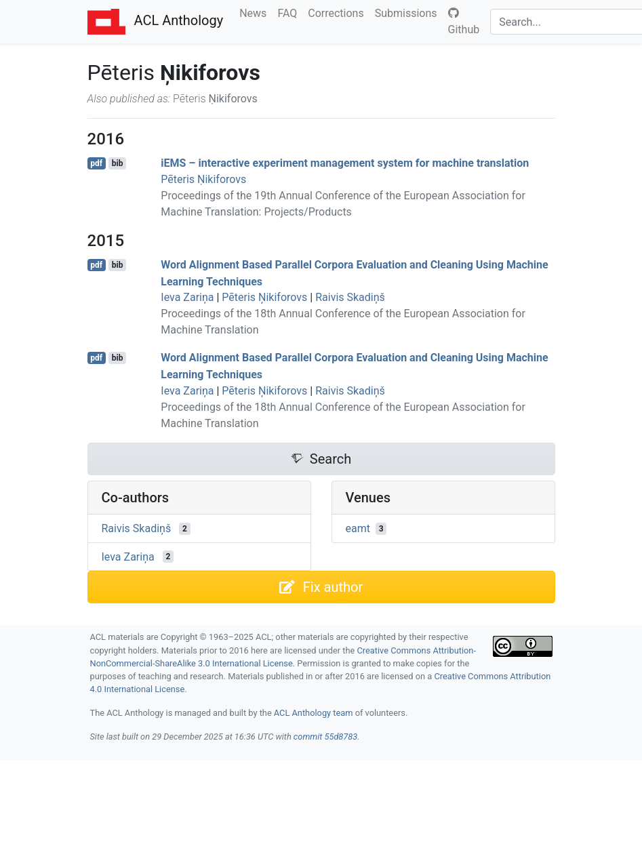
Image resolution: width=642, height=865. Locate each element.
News (255, 12)
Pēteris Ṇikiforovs (203, 179)
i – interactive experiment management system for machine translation (345, 163)
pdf (96, 163)
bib (117, 163)
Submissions (409, 12)
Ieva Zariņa (187, 297)
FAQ (289, 12)
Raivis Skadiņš (350, 297)
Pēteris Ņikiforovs (264, 297)
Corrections (338, 12)
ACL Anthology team (313, 713)
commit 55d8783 (325, 736)
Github (464, 21)
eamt (358, 528)
